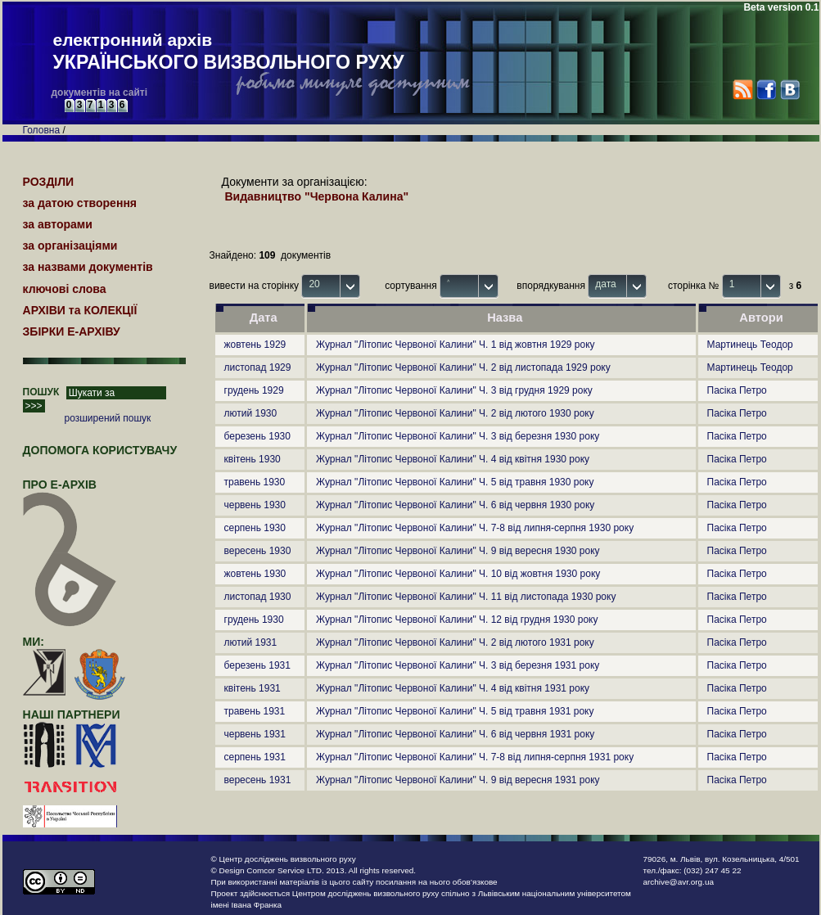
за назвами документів (88, 266)
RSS (743, 89)
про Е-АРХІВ (70, 492)
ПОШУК (41, 392)
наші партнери (71, 714)
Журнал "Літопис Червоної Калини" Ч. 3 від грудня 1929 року (454, 390)
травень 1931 (255, 711)
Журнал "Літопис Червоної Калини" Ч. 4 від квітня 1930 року (452, 459)
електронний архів (228, 52)
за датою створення (80, 203)
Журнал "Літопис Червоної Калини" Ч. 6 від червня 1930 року (455, 505)
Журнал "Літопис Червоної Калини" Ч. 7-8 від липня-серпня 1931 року (475, 757)
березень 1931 (257, 665)
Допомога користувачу (100, 450)
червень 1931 (255, 734)
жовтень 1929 (255, 344)
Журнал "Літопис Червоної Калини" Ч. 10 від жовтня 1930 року (458, 573)
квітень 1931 (252, 688)
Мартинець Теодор (750, 344)
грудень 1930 (254, 619)
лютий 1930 (250, 413)
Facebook (766, 89)
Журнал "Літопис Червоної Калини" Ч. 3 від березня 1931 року (457, 665)
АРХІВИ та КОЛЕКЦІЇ (80, 310)
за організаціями (70, 245)
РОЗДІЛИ (48, 181)
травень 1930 (255, 482)
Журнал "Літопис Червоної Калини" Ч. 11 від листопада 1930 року (466, 596)
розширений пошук (108, 418)
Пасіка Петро (737, 390)
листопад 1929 (257, 367)
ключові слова (64, 288)
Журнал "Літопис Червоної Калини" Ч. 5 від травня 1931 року (455, 711)
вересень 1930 (257, 551)
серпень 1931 (255, 757)
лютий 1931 (250, 642)
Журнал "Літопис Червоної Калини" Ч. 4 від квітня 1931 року (452, 688)
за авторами (57, 224)
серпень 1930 (255, 528)
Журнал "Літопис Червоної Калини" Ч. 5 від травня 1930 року (455, 482)
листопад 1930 (257, 596)
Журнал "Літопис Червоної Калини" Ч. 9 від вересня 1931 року (458, 780)
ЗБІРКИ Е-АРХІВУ (71, 331)
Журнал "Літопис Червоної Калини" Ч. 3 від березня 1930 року (457, 436)
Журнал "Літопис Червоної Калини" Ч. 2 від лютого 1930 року (455, 413)
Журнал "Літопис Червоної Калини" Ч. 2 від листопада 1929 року (463, 367)
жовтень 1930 (255, 573)
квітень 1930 (252, 459)
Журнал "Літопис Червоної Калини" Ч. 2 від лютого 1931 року (455, 642)
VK (789, 89)
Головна (42, 130)
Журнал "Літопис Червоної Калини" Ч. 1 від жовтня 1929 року (455, 344)
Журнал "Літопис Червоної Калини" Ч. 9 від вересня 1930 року (458, 551)
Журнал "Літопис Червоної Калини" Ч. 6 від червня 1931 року (455, 734)
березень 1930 (257, 436)
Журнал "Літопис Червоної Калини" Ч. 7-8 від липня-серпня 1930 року (475, 528)
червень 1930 (255, 505)
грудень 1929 (254, 390)
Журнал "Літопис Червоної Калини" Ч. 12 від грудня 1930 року (457, 619)
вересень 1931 (257, 780)
